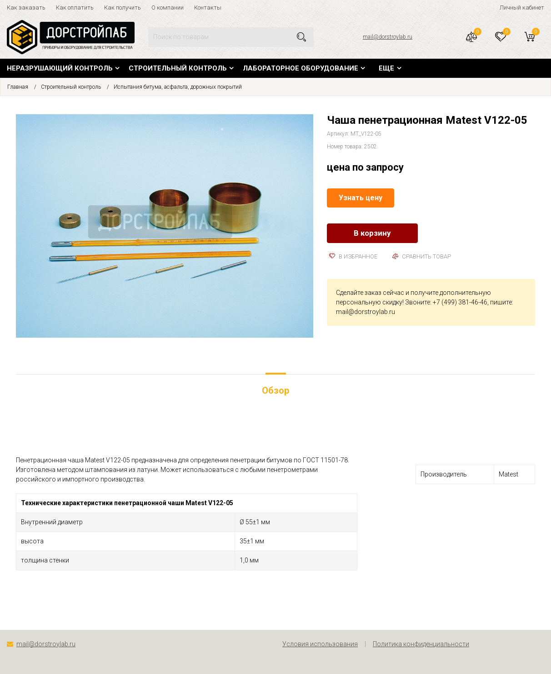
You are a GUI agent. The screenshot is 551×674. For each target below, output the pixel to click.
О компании (167, 7)
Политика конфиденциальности (421, 644)
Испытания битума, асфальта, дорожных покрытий (178, 87)
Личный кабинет (522, 7)
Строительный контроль (178, 68)
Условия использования (320, 644)
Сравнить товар (421, 256)
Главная (17, 87)
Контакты (207, 7)
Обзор (275, 390)
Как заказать (26, 7)
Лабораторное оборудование (300, 68)
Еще (386, 68)
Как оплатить (75, 7)
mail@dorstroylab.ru (387, 37)
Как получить (122, 7)
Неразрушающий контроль (60, 68)
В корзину (372, 233)
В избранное (353, 256)
